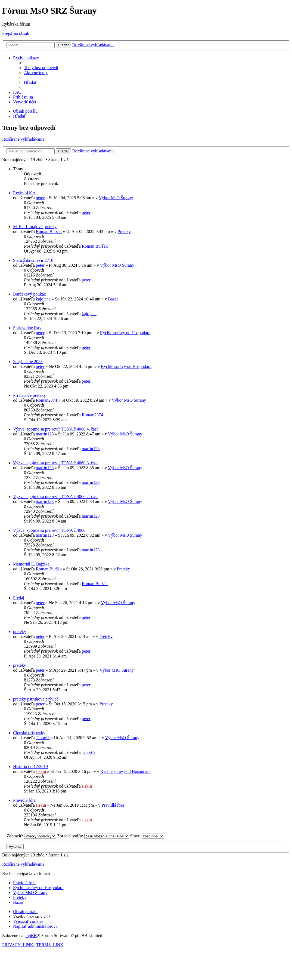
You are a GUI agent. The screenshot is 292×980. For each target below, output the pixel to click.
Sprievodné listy (27, 327)
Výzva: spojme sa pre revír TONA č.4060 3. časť (55, 462)
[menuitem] (41, 67)
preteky (19, 631)
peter (40, 197)
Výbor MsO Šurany (116, 197)
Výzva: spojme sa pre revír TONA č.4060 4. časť (55, 429)
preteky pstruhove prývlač (35, 699)
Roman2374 (46, 400)
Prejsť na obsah (15, 33)
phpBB (30, 935)
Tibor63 (43, 737)
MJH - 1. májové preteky (35, 226)
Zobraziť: (31, 836)
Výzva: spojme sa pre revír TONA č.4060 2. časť (55, 496)
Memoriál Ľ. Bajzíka (31, 564)
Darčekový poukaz (29, 294)
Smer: (147, 836)
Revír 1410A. (25, 193)
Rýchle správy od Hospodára (125, 332)
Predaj (18, 597)
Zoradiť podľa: (93, 836)
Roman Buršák (49, 231)
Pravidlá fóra (24, 800)
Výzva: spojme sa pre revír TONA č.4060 (49, 530)
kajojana (43, 299)
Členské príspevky (29, 732)
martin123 (45, 434)
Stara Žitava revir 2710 (33, 260)
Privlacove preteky (29, 395)
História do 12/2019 (30, 766)
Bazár (113, 299)
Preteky (124, 231)
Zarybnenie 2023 (28, 361)
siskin (41, 771)
